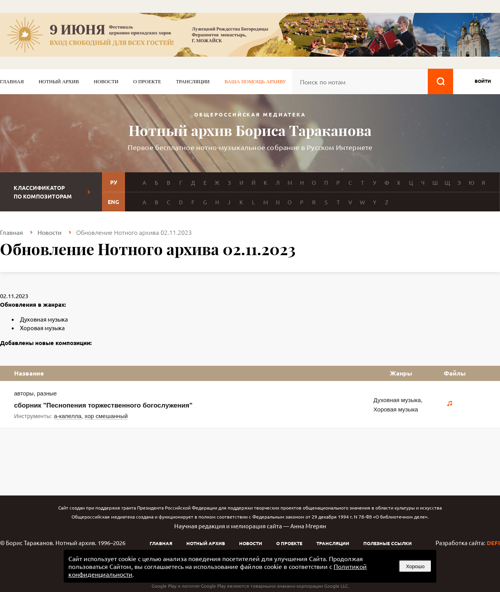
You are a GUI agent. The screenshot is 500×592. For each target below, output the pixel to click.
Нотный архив (59, 81)
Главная (12, 81)
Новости (106, 81)
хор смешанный (106, 416)
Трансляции (192, 81)
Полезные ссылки (387, 543)
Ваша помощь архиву (255, 81)
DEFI (493, 543)
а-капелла (67, 416)
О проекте (147, 81)
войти (483, 81)
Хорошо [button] (415, 566)
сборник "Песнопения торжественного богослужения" (103, 405)
